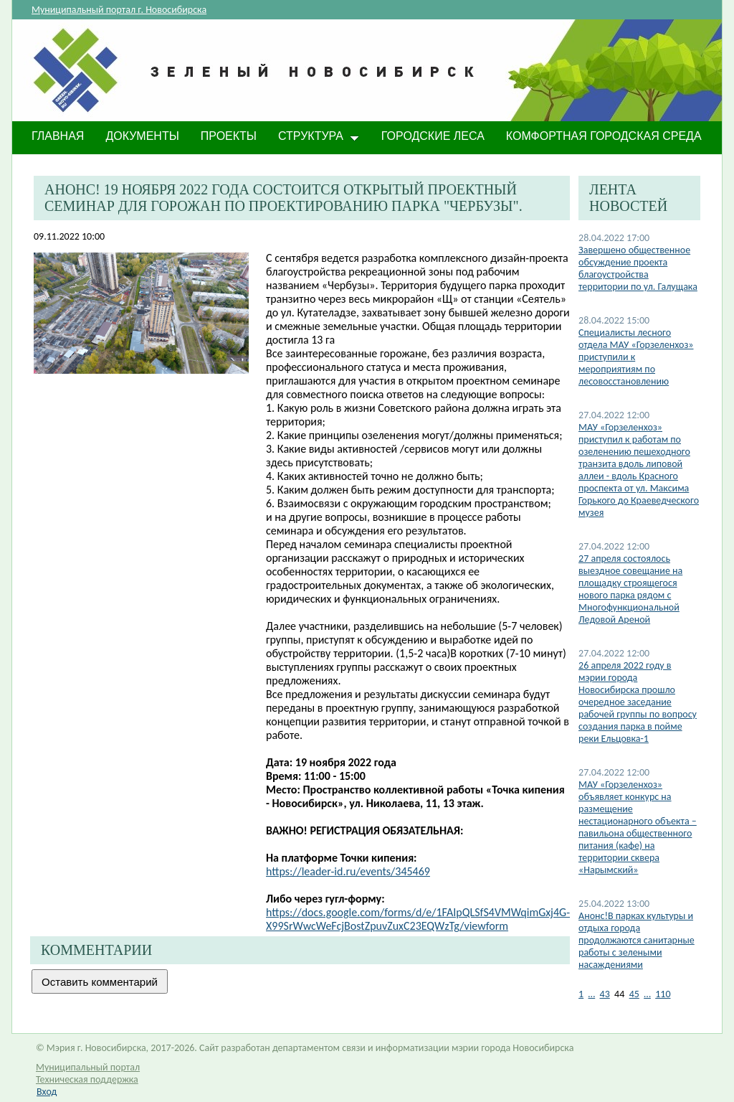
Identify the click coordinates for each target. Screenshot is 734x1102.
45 (634, 994)
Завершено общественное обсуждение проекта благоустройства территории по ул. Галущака (637, 268)
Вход (47, 1091)
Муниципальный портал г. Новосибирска (119, 10)
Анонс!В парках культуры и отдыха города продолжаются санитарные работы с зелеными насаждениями (636, 940)
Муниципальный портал (88, 1067)
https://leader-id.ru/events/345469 (348, 871)
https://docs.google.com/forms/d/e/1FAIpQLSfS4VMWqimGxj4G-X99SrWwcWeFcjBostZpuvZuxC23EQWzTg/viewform (418, 919)
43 (605, 994)
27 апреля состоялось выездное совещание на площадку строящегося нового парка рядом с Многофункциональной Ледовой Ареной (630, 589)
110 (662, 994)
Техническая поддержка (87, 1079)
